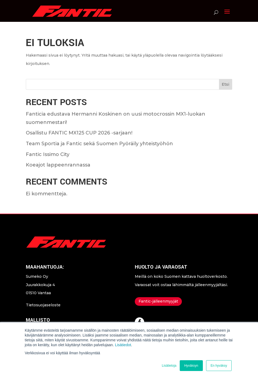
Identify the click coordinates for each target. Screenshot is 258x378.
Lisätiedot (123, 345)
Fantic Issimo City (47, 154)
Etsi (225, 84)
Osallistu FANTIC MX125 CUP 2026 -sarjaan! (79, 133)
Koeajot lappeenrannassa (58, 165)
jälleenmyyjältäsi (211, 284)
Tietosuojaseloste (43, 305)
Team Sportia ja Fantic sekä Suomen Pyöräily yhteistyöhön (99, 144)
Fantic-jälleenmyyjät (158, 301)
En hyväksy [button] (219, 365)
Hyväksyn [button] (191, 365)
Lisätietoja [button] (169, 365)
